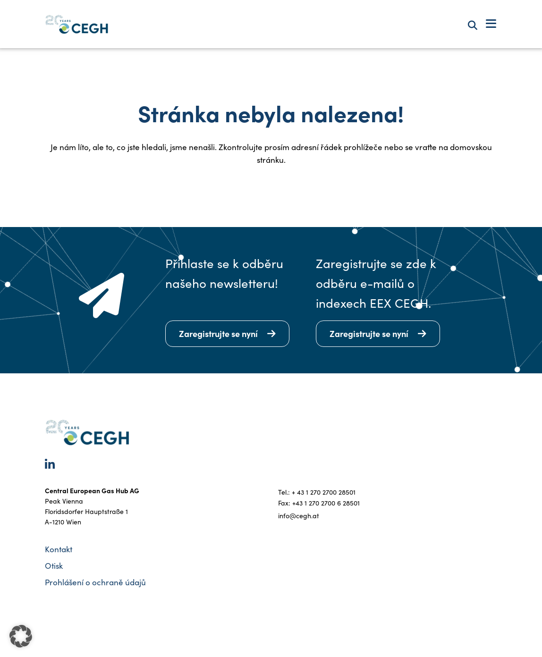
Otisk (54, 565)
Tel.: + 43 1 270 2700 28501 (317, 492)
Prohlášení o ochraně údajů (95, 582)
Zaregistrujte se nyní (218, 333)
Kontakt (58, 549)
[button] (21, 636)
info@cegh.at (298, 515)
